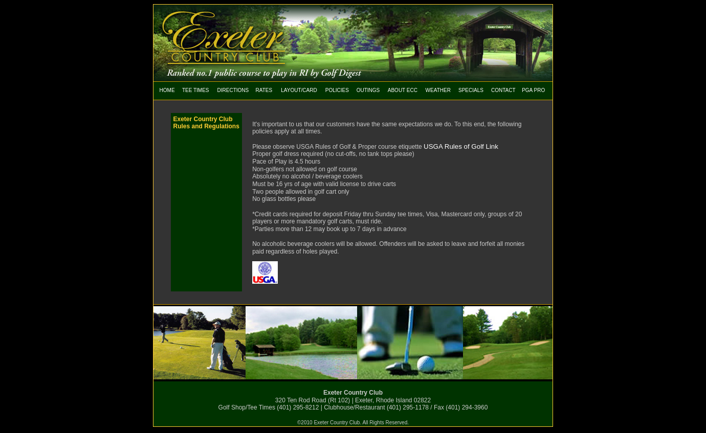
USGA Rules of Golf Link (461, 146)
